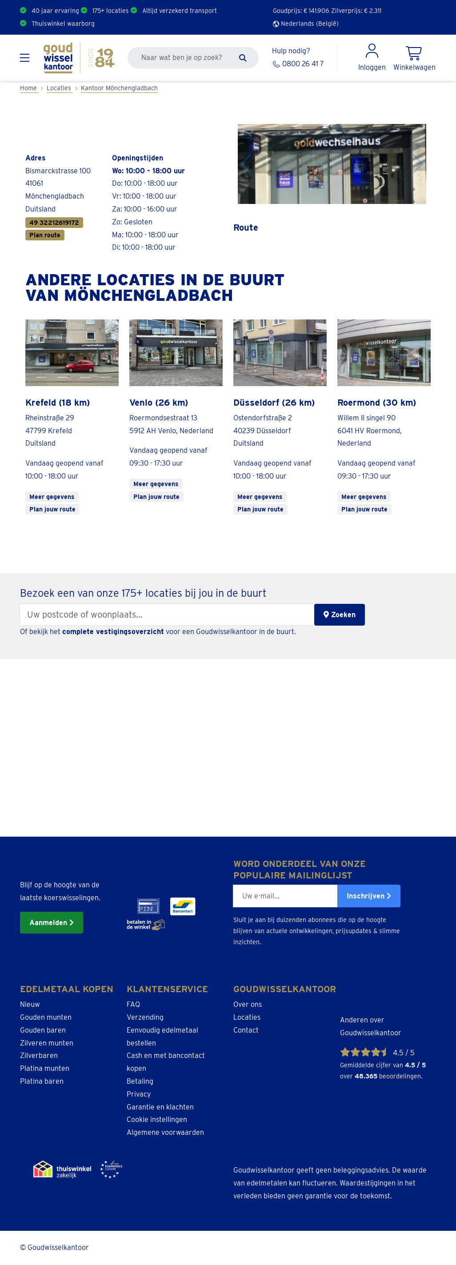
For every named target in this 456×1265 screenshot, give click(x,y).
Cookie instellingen (157, 1119)
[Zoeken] (243, 57)
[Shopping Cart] (414, 58)
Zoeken (340, 615)
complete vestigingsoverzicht (113, 631)
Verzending (145, 1017)
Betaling (140, 1081)
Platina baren (42, 1081)
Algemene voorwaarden (165, 1132)
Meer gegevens (52, 496)
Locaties (246, 1017)
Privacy (139, 1094)
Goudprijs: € (301, 10)
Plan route (44, 235)
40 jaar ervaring (55, 10)
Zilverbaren (39, 1055)
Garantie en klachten (160, 1107)
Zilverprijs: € (356, 10)
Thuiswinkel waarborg (63, 23)
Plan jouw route (52, 509)
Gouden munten (46, 1017)
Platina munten (44, 1068)
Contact (246, 1030)
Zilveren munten (46, 1043)
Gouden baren (43, 1030)
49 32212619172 (54, 222)
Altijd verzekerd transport (179, 10)
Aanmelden (51, 922)
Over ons (247, 1004)
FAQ (133, 1004)
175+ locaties (110, 10)
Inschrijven (369, 896)
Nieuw (30, 1004)
